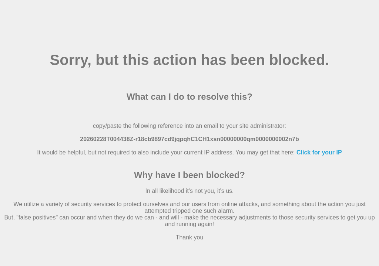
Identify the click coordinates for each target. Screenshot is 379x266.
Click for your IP (319, 152)
